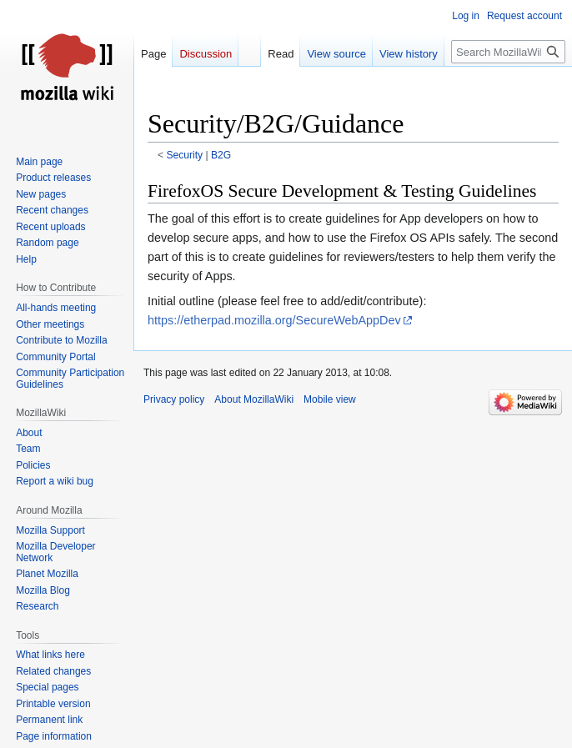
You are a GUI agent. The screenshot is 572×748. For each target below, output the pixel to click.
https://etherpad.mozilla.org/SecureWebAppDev (274, 320)
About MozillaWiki (254, 399)
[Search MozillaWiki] (508, 51)
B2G (221, 155)
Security (185, 155)
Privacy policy (173, 399)
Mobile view (330, 399)
